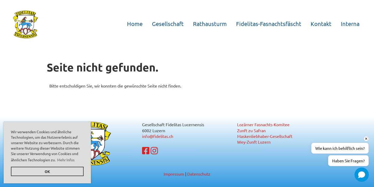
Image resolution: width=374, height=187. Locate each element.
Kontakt (321, 23)
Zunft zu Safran (251, 130)
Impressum (174, 173)
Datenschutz (198, 173)
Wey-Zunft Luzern (254, 141)
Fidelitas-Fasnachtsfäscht (268, 23)
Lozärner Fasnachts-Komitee (263, 124)
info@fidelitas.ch (157, 136)
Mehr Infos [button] (66, 159)
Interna (350, 23)
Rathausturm (210, 23)
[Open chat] (362, 175)
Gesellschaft (168, 23)
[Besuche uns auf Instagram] (154, 150)
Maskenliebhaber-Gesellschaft (264, 136)
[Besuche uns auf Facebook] (145, 150)
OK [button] (47, 171)
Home (135, 23)
